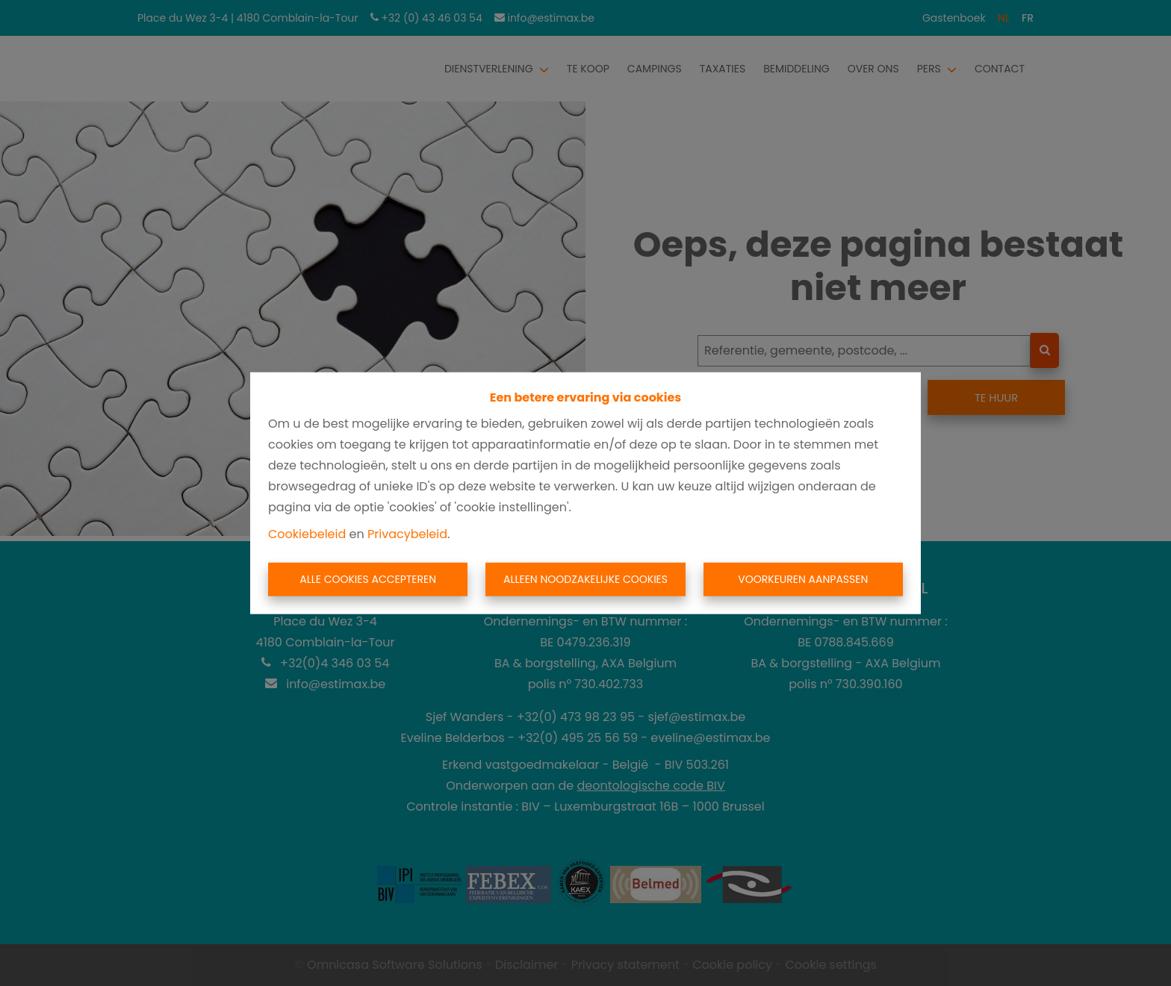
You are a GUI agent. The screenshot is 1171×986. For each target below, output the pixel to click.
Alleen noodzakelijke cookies (585, 579)
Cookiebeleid (307, 533)
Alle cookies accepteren (367, 579)
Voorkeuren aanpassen (803, 579)
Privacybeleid (407, 533)
